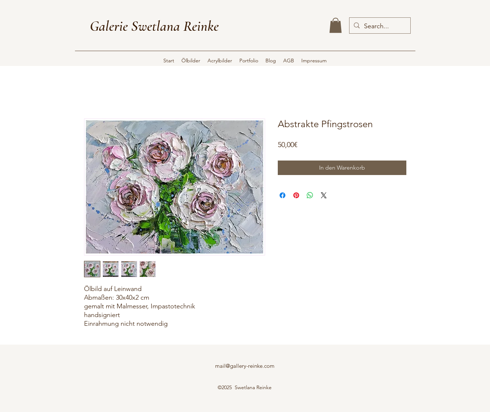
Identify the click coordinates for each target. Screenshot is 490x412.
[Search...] (379, 26)
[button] (335, 25)
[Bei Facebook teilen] (282, 195)
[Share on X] (323, 195)
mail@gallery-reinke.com (245, 365)
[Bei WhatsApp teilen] (310, 195)
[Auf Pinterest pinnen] (296, 195)
